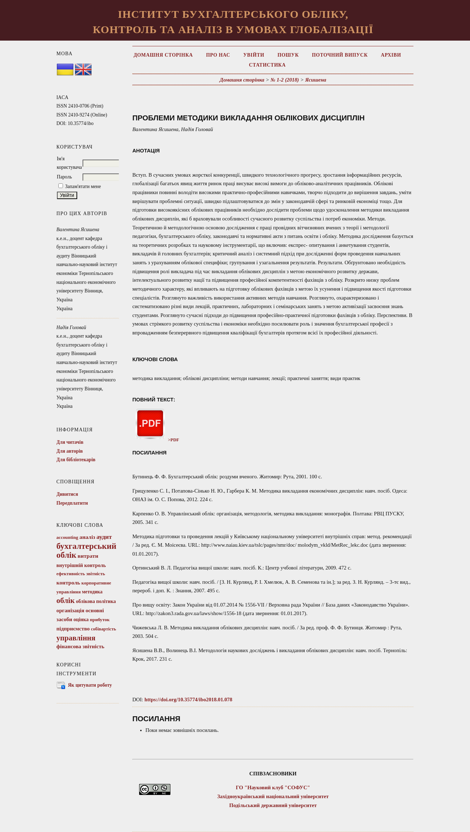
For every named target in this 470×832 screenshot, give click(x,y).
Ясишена (315, 80)
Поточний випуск (340, 55)
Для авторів (70, 451)
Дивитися (67, 494)
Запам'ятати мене (83, 186)
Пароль (64, 177)
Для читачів (70, 442)
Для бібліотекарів (76, 459)
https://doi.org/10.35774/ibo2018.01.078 (188, 699)
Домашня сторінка (163, 55)
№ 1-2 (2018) (284, 80)
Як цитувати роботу (90, 685)
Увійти (253, 55)
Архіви (391, 55)
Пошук (288, 55)
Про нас (218, 55)
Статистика (267, 65)
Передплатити (72, 503)
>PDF (155, 439)
